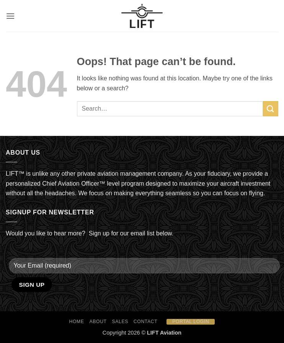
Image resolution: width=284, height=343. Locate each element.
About (98, 321)
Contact (146, 321)
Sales (120, 321)
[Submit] (270, 108)
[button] (10, 16)
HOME (76, 321)
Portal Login (190, 321)
